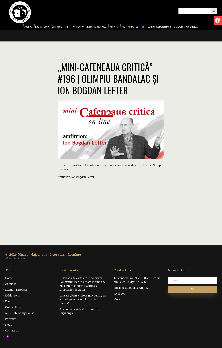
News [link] (125, 27)
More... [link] (118, 300)
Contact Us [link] (137, 27)
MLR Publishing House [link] (94, 27)
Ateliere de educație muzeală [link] (200, 27)
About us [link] (11, 27)
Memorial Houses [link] (28, 27)
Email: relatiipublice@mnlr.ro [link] (132, 288)
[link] (218, 20)
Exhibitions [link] (47, 27)
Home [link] (9, 279)
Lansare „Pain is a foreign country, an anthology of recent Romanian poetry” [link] (82, 300)
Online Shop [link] (72, 27)
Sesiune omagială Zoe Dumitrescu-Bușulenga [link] (81, 312)
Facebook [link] (119, 294)
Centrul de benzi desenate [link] (167, 27)
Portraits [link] (114, 27)
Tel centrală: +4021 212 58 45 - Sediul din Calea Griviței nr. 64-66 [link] (137, 280)
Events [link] (59, 27)
